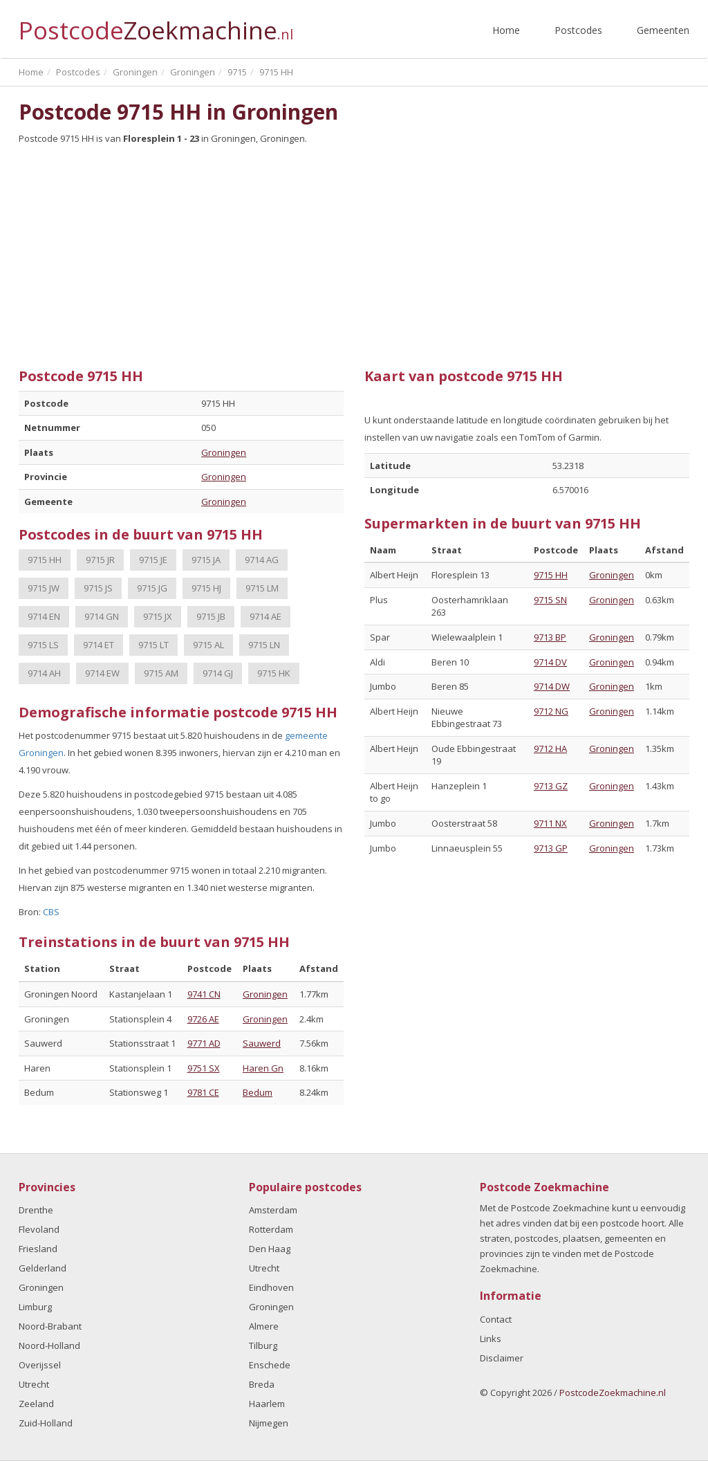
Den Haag (269, 1248)
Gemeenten (663, 30)
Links (490, 1338)
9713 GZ (551, 786)
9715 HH (45, 559)
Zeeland (36, 1403)
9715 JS (98, 588)
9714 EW (102, 673)
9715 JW (43, 588)
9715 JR (100, 559)
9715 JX (157, 616)
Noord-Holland (49, 1345)
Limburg (35, 1307)
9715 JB (210, 616)
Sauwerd (262, 1043)
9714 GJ (218, 673)
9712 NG (551, 711)
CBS (51, 912)
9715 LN (264, 644)
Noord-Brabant (50, 1326)
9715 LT (153, 644)
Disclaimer (501, 1358)
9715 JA (206, 559)
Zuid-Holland (46, 1423)
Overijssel (40, 1365)
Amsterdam (273, 1210)
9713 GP (551, 848)
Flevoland (39, 1229)
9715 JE (153, 559)
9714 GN (101, 616)
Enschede (269, 1365)
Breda (261, 1384)
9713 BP (550, 637)
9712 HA (550, 748)
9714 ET (98, 644)
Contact (496, 1319)
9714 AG (262, 559)
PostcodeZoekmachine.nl (612, 1392)
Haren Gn (263, 1068)
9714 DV (550, 662)
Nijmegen (268, 1423)
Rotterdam (271, 1229)
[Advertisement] (354, 251)
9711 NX (550, 823)
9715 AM (161, 673)
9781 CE (203, 1092)
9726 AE (203, 1019)
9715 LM (262, 588)
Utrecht (34, 1384)
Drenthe (36, 1210)
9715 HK (273, 673)
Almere (264, 1326)
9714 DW (552, 686)
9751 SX (203, 1068)
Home (506, 30)
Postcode (156, 24)
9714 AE (265, 616)
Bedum (257, 1092)
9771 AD (204, 1043)
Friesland (38, 1248)
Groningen (223, 452)
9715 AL (208, 644)
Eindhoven (271, 1287)
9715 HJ (206, 588)
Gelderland (42, 1268)
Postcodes (578, 30)
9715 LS (43, 644)
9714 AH (44, 673)
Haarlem (267, 1403)
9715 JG (152, 588)
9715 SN (550, 600)
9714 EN (44, 616)
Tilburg (263, 1345)
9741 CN (204, 994)
